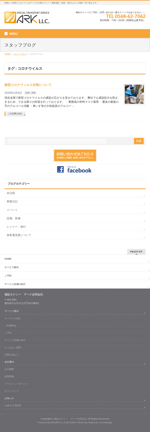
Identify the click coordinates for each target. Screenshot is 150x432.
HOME (8, 259)
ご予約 (8, 275)
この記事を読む (15, 113)
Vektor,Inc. (94, 422)
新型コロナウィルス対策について (28, 85)
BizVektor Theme (75, 422)
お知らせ (9, 398)
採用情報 (9, 376)
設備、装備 (30, 93)
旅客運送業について (19, 235)
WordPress (57, 422)
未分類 (11, 193)
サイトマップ (12, 391)
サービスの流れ (13, 318)
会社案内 (9, 361)
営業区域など (12, 354)
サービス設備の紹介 (15, 284)
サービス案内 (12, 267)
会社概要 (9, 369)
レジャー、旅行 (16, 226)
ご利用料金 (10, 325)
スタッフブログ (13, 405)
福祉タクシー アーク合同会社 (70, 418)
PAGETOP (136, 251)
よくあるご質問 (13, 347)
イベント (12, 209)
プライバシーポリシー (16, 383)
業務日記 (12, 201)
